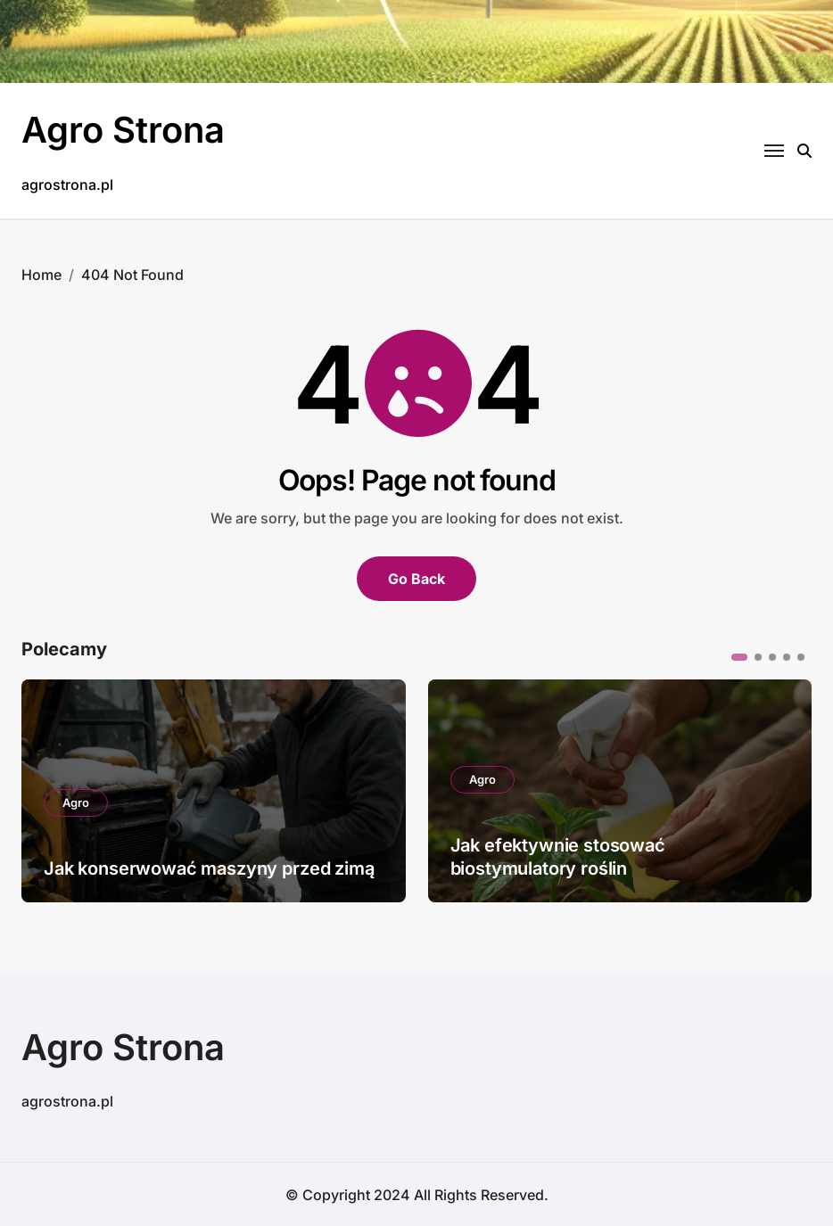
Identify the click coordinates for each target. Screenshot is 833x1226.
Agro (75, 801)
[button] (739, 656)
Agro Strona (123, 130)
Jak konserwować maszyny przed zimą (209, 867)
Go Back (416, 578)
